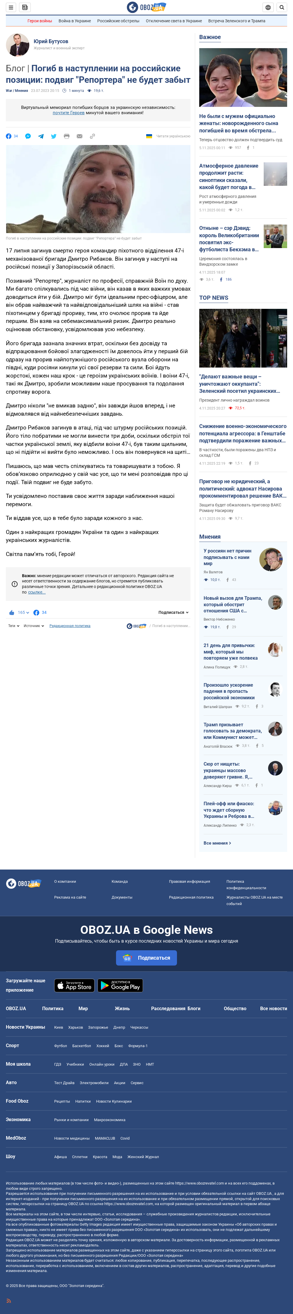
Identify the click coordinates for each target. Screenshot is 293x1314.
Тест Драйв (64, 1083)
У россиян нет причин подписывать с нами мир (227, 557)
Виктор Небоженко (219, 619)
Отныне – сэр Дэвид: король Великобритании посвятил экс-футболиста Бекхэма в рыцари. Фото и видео (229, 239)
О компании (65, 881)
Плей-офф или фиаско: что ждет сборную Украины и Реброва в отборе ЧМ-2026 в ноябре (232, 810)
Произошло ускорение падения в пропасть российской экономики (229, 691)
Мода (117, 1157)
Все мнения (216, 843)
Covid (125, 1138)
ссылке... (37, 592)
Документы (122, 897)
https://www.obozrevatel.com (199, 1183)
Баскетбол (81, 1046)
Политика (53, 1008)
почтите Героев (69, 112)
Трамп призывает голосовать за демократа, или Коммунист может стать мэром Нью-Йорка (233, 731)
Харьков (75, 1027)
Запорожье (98, 1027)
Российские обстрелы (118, 20)
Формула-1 (138, 1046)
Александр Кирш (218, 786)
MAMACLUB (105, 1138)
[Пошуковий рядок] (282, 7)
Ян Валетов (213, 572)
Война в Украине (75, 20)
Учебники (75, 1064)
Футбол (60, 1046)
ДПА (124, 1064)
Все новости (273, 1008)
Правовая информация (189, 881)
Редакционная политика (70, 626)
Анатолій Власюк (218, 746)
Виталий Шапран (218, 707)
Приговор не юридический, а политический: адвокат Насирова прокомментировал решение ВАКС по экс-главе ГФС (242, 488)
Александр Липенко (220, 825)
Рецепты (62, 1101)
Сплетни (80, 1157)
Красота (100, 1157)
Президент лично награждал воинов (234, 400)
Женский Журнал (143, 1157)
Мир (83, 1008)
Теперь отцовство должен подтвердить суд (240, 139)
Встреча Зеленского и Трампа (236, 20)
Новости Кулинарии (114, 1101)
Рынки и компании (71, 1120)
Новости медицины (72, 1138)
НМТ (150, 1064)
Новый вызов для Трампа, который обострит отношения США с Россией (233, 604)
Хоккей (102, 1046)
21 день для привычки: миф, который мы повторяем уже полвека (231, 652)
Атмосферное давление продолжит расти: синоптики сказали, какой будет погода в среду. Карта (228, 177)
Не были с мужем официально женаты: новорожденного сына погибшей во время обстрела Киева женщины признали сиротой (242, 123)
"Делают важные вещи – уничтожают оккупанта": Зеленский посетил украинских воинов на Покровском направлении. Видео (237, 384)
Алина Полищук (217, 667)
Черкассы (139, 1027)
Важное (210, 37)
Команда (120, 881)
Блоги (194, 1008)
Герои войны (40, 20)
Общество (235, 1008)
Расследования (168, 1008)
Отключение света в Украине (174, 20)
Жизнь (122, 1008)
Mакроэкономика (109, 1120)
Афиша (60, 1157)
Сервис (137, 1083)
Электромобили (94, 1083)
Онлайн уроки (102, 1064)
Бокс (119, 1046)
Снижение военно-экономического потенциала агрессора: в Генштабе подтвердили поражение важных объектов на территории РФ (243, 433)
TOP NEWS (213, 297)
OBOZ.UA (264, 1193)
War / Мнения (17, 91)
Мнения (210, 536)
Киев (58, 1027)
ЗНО (137, 1064)
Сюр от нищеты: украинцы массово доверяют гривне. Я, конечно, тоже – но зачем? (226, 770)
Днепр (119, 1027)
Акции (119, 1083)
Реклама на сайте (70, 897)
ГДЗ (57, 1064)
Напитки (83, 1101)
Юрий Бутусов (51, 41)
